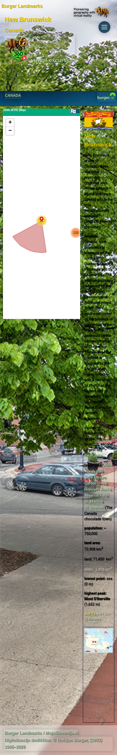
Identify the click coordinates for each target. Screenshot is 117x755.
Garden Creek (96, 483)
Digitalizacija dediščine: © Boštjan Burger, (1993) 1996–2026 (53, 743)
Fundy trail (94, 471)
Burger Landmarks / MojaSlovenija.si (41, 733)
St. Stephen (94, 507)
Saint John (93, 455)
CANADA (13, 95)
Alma (108, 465)
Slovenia (94, 619)
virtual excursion (40, 49)
